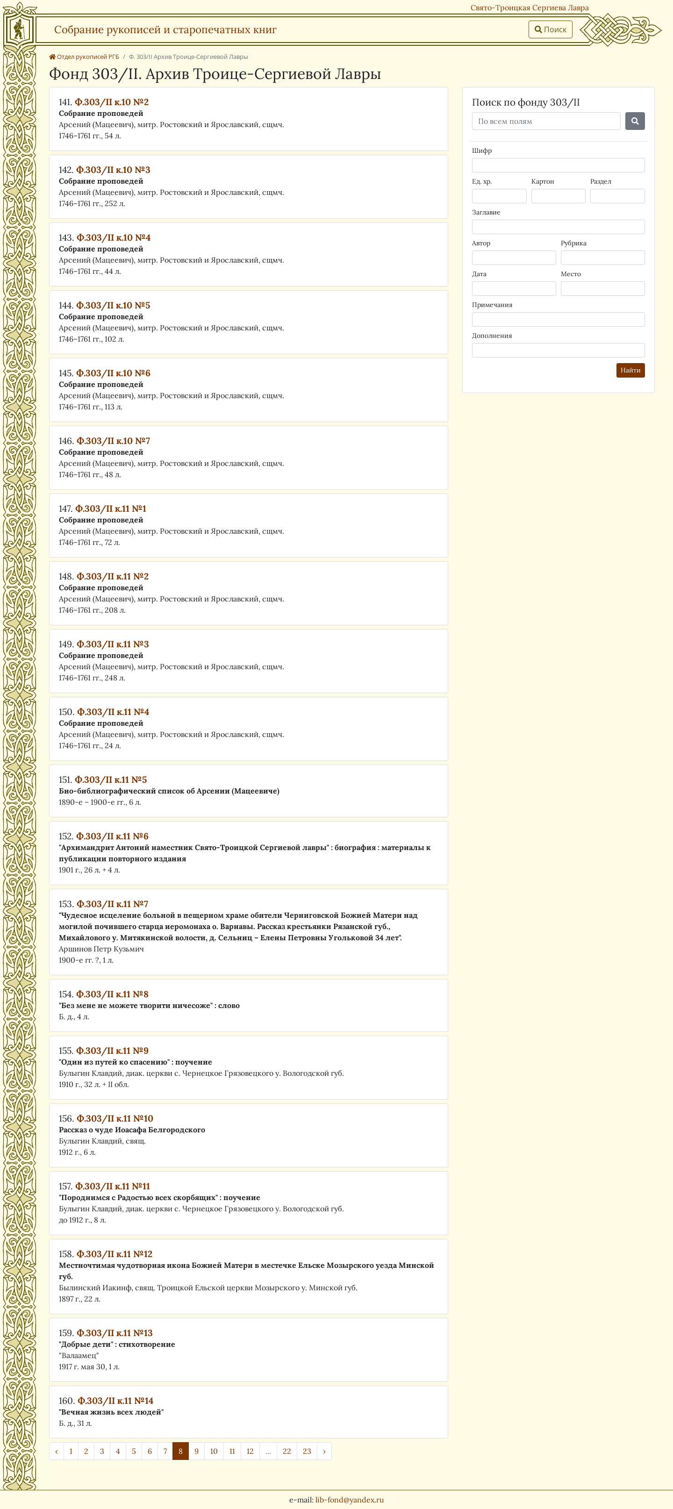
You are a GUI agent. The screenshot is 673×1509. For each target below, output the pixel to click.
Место (571, 274)
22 (287, 1451)
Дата (479, 274)
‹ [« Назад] (56, 1451)
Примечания (492, 304)
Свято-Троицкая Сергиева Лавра (530, 7)
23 (307, 1451)
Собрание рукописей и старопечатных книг (165, 29)
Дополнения (492, 335)
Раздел (600, 181)
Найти (631, 370)
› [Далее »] (324, 1451)
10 (214, 1451)
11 (232, 1451)
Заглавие (486, 212)
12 (250, 1451)
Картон (542, 181)
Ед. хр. (482, 181)
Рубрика (574, 243)
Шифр (482, 150)
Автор (481, 243)
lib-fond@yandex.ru (349, 1499)
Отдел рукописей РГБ (84, 56)
